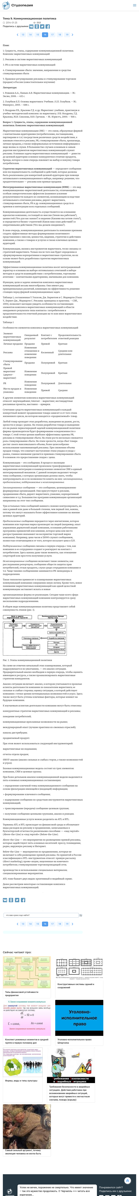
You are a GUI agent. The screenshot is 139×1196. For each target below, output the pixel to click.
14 (30, 34)
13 (23, 34)
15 (37, 34)
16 (45, 34)
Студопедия (17, 5)
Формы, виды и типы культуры (21, 1080)
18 (60, 34)
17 (52, 34)
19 (67, 34)
